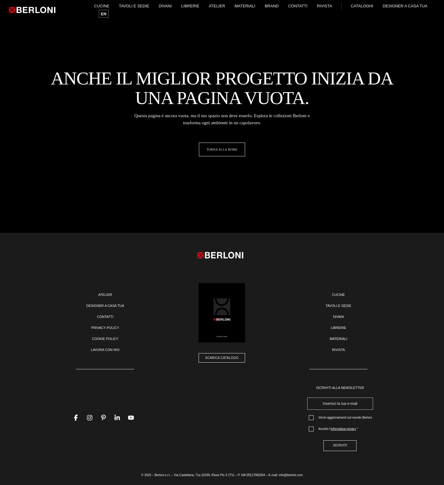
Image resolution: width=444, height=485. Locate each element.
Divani (165, 6)
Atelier (217, 6)
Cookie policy (105, 339)
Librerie (190, 6)
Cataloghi (362, 6)
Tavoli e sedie (134, 6)
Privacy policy (105, 328)
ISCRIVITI (340, 445)
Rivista (324, 6)
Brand (272, 6)
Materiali (245, 6)
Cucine (102, 6)
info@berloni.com (291, 475)
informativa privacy (343, 429)
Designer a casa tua (405, 6)
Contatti (298, 6)
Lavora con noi (105, 350)
